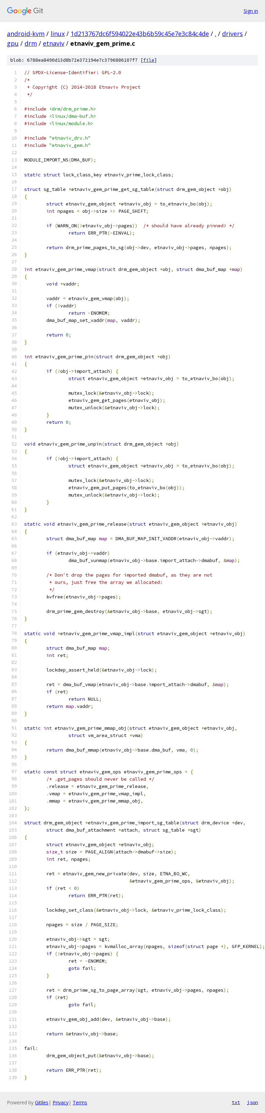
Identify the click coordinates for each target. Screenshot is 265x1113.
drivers (232, 33)
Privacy (60, 1102)
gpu (13, 43)
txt (236, 1102)
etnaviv (53, 43)
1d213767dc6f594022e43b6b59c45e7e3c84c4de (140, 33)
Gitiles (41, 1102)
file (148, 60)
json (252, 1102)
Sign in (251, 11)
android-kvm (26, 33)
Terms (80, 1102)
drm (31, 43)
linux (58, 33)
